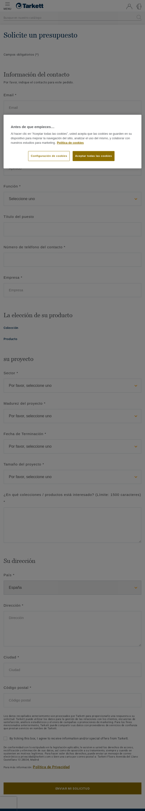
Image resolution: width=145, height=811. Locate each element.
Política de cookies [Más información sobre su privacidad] (70, 142)
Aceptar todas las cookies (93, 155)
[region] (72, 141)
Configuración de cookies (49, 155)
